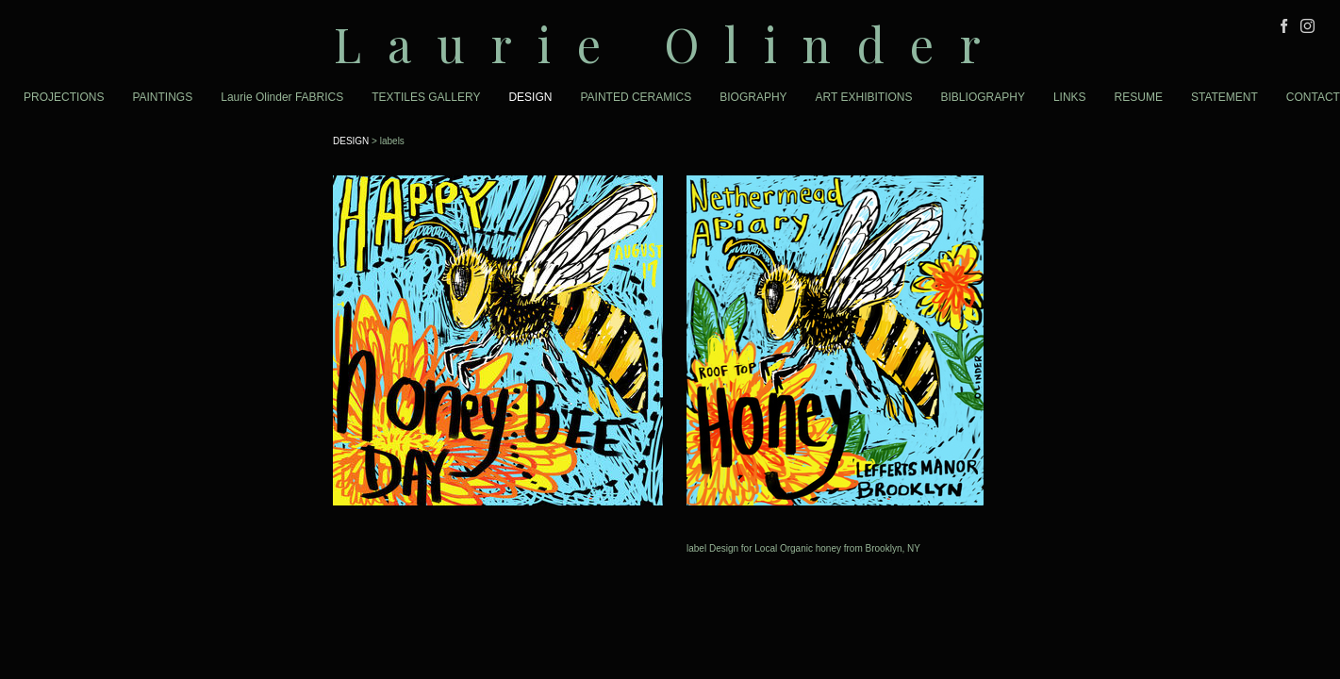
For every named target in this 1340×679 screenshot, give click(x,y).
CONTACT (1313, 97)
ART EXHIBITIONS (864, 97)
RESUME (1139, 97)
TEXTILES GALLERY (426, 97)
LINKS (1069, 97)
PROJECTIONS (64, 97)
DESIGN (530, 97)
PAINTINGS (162, 97)
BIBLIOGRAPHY (983, 97)
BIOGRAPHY (753, 97)
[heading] (670, 44)
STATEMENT (1224, 97)
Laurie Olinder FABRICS (282, 97)
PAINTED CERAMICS (635, 97)
